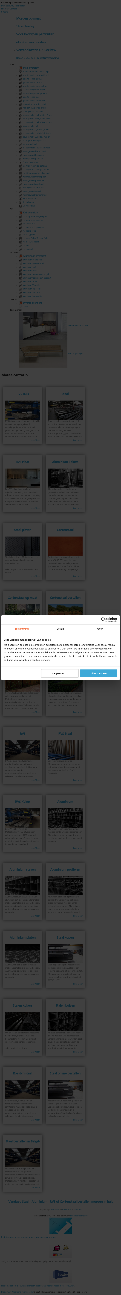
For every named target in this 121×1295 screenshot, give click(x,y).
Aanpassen (60, 673)
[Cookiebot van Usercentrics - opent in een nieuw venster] (103, 619)
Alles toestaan (99, 673)
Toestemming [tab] (21, 628)
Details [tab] (60, 628)
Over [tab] (100, 628)
